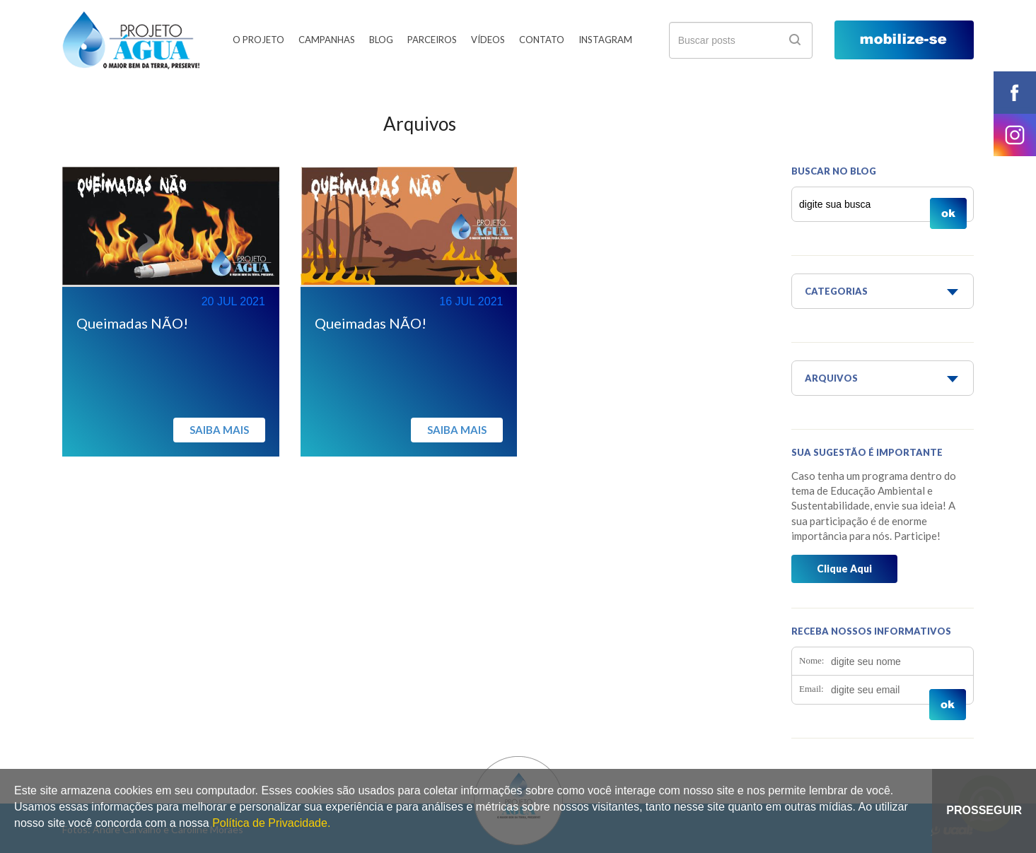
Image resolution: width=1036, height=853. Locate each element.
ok (795, 39)
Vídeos (488, 39)
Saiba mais (219, 429)
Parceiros (432, 39)
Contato (541, 39)
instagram (1015, 135)
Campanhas (326, 39)
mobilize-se (904, 39)
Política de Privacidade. (271, 823)
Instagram (605, 39)
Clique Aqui (844, 569)
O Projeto (258, 39)
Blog (381, 39)
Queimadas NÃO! (132, 323)
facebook (1015, 92)
